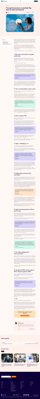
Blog (6, 5)
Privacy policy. (10, 378)
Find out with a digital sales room (25, 315)
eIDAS (30, 385)
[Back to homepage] (4, 1)
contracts (33, 185)
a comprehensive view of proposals (28, 204)
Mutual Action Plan (12, 389)
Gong (21, 388)
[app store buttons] (14, 395)
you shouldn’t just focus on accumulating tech (24, 96)
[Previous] (36, 368)
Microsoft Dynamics (22, 385)
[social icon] (23, 394)
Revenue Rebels (28, 81)
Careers (2, 385)
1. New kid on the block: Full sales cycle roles (7, 41)
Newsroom (2, 387)
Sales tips (8, 5)
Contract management (13, 385)
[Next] (38, 368)
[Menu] (38, 1)
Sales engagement (12, 388)
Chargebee (21, 387)
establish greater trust (22, 85)
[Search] (20, 1)
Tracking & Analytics (13, 386)
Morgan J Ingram (16, 81)
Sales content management (13, 387)
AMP (22, 81)
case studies (33, 260)
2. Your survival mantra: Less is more (7, 42)
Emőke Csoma (20, 323)
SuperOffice (21, 386)
